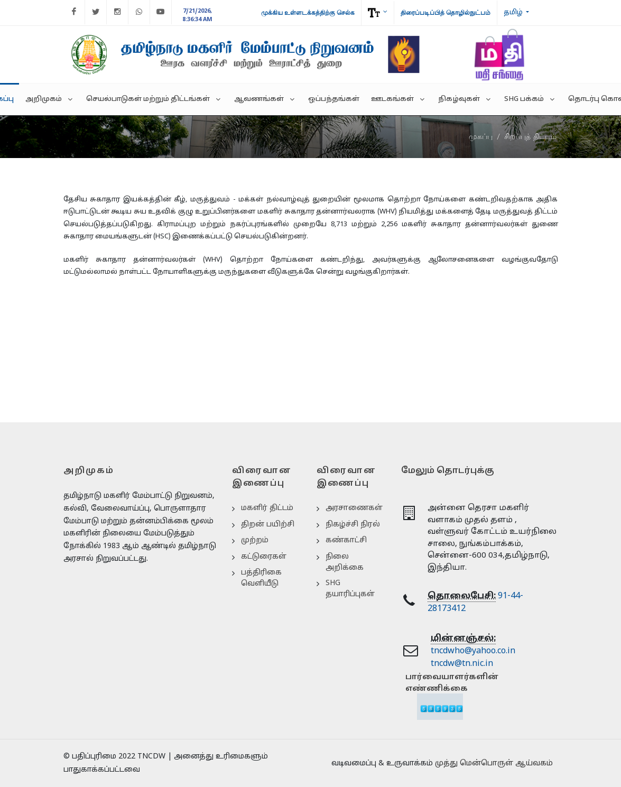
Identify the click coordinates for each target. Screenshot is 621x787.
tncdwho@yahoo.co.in (473, 651)
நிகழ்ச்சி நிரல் (353, 524)
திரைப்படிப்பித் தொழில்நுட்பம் (445, 12)
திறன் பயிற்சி (267, 524)
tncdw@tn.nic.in (462, 664)
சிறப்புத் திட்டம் (530, 136)
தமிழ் (514, 12)
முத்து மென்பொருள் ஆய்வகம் (494, 763)
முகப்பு (481, 136)
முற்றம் (254, 540)
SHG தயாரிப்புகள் (350, 589)
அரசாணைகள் (354, 508)
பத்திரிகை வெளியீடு (261, 578)
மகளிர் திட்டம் (267, 508)
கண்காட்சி (346, 540)
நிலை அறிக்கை (345, 562)
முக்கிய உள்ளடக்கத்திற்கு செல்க (308, 12)
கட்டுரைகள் (263, 556)
